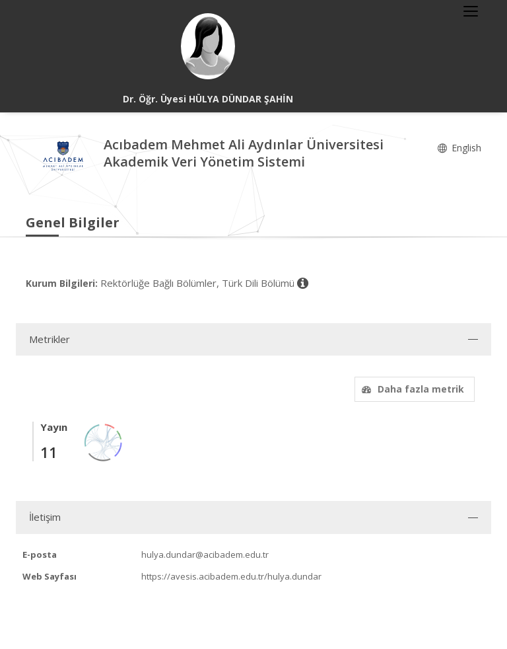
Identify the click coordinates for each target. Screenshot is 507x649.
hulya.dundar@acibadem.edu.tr (205, 554)
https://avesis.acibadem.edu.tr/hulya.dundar (231, 576)
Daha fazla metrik (411, 389)
